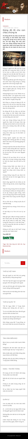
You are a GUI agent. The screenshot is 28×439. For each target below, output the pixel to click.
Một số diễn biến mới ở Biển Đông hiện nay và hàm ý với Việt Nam (14, 354)
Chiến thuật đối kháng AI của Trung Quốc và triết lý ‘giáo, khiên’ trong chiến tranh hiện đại (14, 421)
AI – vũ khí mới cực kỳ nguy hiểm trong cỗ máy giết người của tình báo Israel (14, 410)
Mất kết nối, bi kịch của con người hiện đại (14, 379)
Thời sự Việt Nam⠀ (9, 28)
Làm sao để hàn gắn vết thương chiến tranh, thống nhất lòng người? (14, 287)
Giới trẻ (20, 244)
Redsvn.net (18, 435)
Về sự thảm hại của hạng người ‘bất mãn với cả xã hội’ (14, 390)
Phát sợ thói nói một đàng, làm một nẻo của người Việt (14, 292)
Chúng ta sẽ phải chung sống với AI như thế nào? (14, 385)
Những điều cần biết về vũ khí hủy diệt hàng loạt (14, 415)
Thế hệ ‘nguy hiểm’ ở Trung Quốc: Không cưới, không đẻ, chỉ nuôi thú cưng (14, 307)
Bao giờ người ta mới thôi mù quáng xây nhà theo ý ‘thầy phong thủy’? (14, 276)
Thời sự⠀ (16, 28)
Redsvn (7, 19)
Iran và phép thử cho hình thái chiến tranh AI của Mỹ (14, 404)
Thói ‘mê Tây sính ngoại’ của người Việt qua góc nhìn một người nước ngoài (14, 282)
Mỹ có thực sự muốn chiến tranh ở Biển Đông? (14, 343)
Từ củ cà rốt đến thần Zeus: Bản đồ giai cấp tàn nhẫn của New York (14, 312)
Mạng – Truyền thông (11, 369)
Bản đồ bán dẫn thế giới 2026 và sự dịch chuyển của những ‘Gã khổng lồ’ (14, 318)
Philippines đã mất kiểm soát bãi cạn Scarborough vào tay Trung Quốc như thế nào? (14, 349)
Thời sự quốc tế (9, 302)
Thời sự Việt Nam (9, 271)
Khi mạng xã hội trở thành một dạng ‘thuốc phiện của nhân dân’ (14, 374)
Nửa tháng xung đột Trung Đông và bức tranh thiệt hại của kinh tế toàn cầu (14, 323)
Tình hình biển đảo (10, 338)
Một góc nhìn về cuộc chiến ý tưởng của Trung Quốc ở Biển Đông (14, 359)
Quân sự (6, 399)
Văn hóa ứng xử (12, 244)
